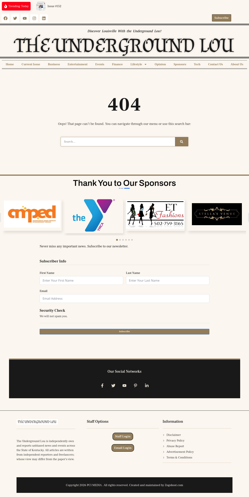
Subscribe (124, 331)
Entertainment (78, 64)
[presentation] (68, 345)
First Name (47, 273)
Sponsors (180, 64)
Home (10, 64)
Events (99, 64)
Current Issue (31, 64)
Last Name (133, 273)
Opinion (160, 64)
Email (44, 291)
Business (54, 64)
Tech (197, 64)
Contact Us (215, 64)
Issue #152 (54, 6)
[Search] (181, 141)
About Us (237, 64)
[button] (118, 240)
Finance (117, 64)
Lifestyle (139, 64)
